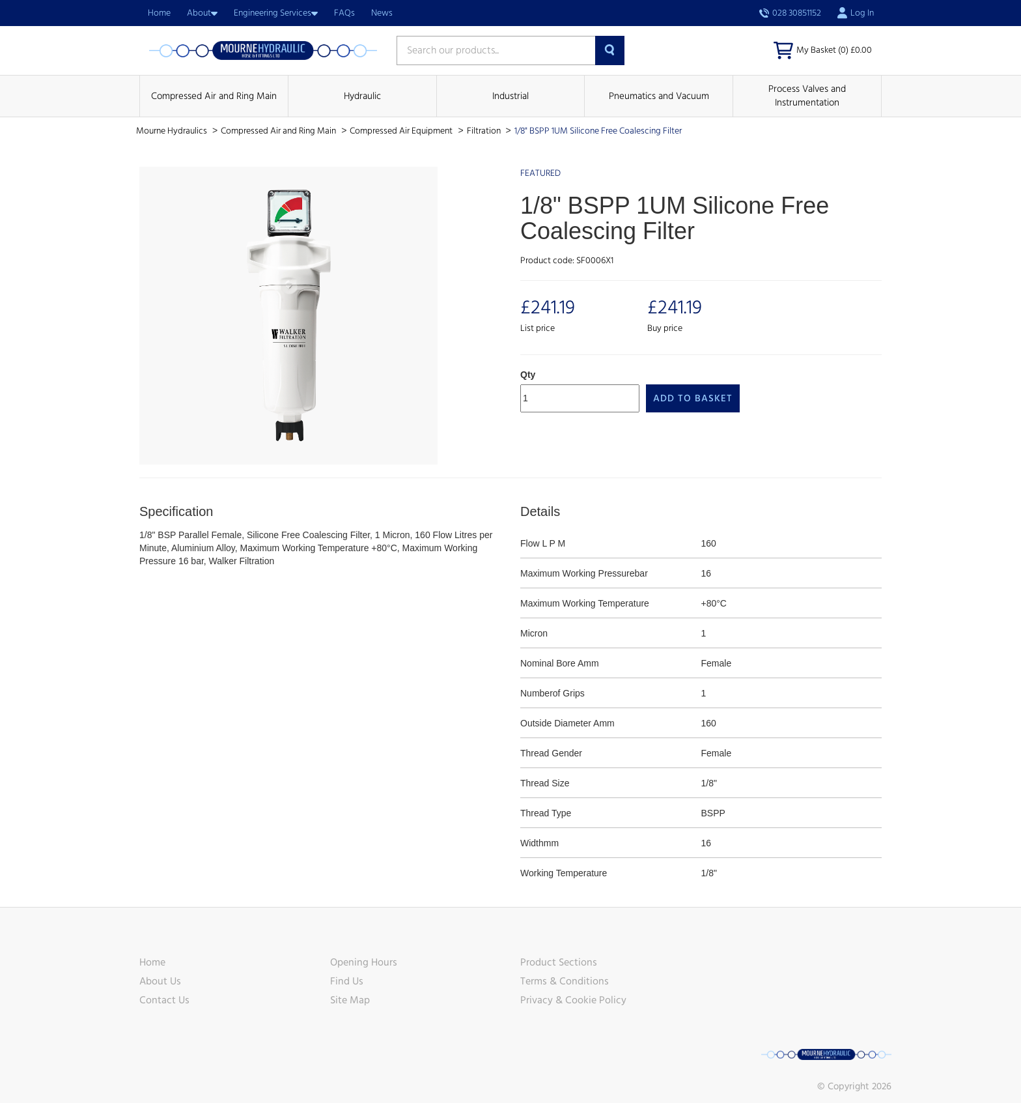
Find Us (346, 981)
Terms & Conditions (564, 981)
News (382, 13)
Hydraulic (362, 96)
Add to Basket (693, 398)
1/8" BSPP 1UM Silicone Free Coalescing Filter (598, 131)
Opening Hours (363, 962)
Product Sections (558, 962)
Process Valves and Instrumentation (807, 95)
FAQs (344, 13)
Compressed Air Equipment (402, 131)
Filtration (485, 131)
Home (159, 13)
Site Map (350, 1000)
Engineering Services (276, 13)
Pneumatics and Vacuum (659, 96)
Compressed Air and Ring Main (214, 96)
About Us (160, 981)
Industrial (510, 96)
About (202, 13)
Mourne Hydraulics (172, 131)
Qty (527, 374)
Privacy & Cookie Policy (573, 1000)
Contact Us (164, 1000)
